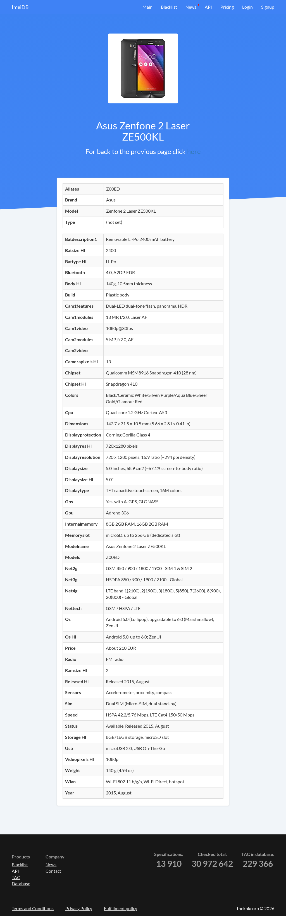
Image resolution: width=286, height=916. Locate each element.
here (194, 151)
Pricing (227, 7)
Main (147, 7)
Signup (267, 7)
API (208, 7)
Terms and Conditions (33, 908)
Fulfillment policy (120, 908)
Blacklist (169, 7)
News (190, 7)
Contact (53, 871)
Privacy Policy (78, 908)
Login (247, 7)
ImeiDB (20, 7)
